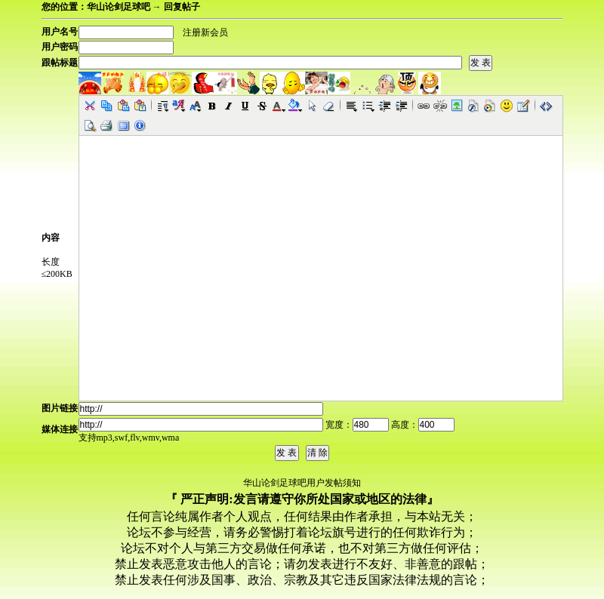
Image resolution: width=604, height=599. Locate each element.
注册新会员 (205, 32)
